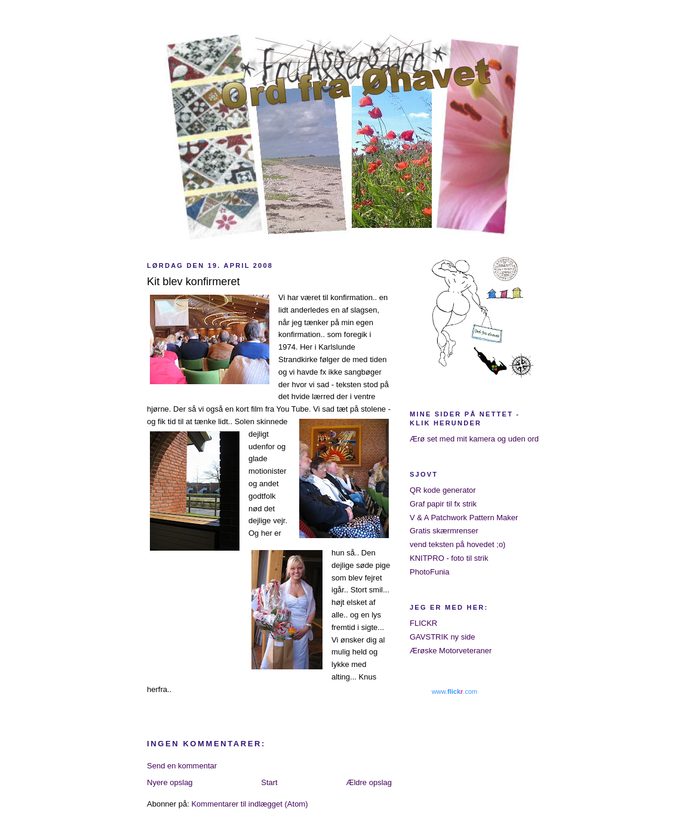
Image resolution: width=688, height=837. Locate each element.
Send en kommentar (182, 765)
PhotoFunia (430, 571)
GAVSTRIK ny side (442, 636)
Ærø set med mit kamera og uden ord (474, 438)
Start (269, 782)
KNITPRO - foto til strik (449, 558)
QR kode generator (443, 490)
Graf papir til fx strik (443, 503)
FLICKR (423, 623)
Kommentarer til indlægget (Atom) (249, 803)
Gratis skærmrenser (444, 530)
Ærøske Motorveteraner (451, 650)
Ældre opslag (369, 782)
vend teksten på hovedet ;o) (457, 544)
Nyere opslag (170, 782)
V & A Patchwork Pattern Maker (464, 517)
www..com (454, 691)
